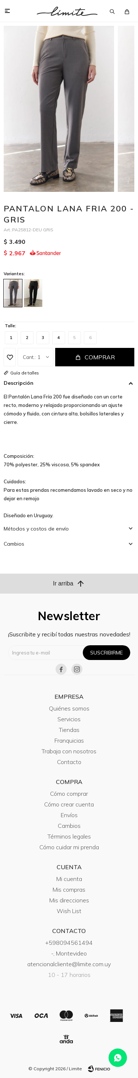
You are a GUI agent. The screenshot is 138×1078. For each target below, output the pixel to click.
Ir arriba (69, 583)
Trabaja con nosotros (69, 751)
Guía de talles (24, 373)
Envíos (69, 815)
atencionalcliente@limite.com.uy (69, 964)
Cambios (69, 825)
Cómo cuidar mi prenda (69, 847)
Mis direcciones (69, 900)
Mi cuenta (69, 878)
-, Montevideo (69, 953)
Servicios (69, 719)
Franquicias (69, 740)
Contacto (69, 762)
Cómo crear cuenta (69, 804)
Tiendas (69, 729)
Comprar (100, 357)
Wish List (69, 911)
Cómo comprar (69, 793)
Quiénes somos (69, 708)
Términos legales (69, 836)
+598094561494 (69, 942)
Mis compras (69, 889)
